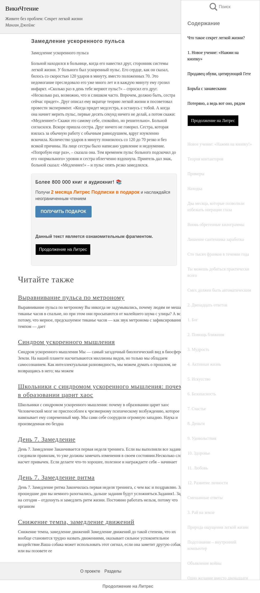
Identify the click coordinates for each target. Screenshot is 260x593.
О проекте (90, 571)
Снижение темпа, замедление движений (76, 521)
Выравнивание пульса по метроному (71, 297)
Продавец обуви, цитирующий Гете (219, 73)
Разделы (112, 571)
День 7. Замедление (46, 439)
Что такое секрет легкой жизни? (216, 37)
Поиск (219, 6)
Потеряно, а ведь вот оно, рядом (216, 103)
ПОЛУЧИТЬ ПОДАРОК (63, 211)
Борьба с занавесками (206, 88)
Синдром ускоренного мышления (66, 341)
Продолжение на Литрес (213, 120)
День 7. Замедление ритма (56, 477)
